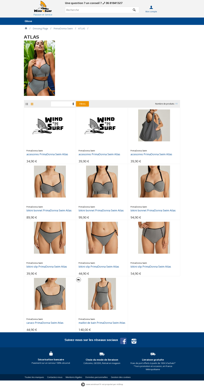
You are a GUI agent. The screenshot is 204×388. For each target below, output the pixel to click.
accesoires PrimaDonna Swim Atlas (47, 154)
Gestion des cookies (121, 377)
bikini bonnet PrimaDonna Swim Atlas (49, 210)
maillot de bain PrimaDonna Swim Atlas (102, 322)
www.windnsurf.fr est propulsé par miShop (102, 384)
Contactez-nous (54, 377)
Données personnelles (96, 377)
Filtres (82, 103)
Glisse (28, 21)
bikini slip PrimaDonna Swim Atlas (46, 266)
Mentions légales (74, 377)
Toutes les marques (34, 377)
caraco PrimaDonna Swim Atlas (44, 322)
